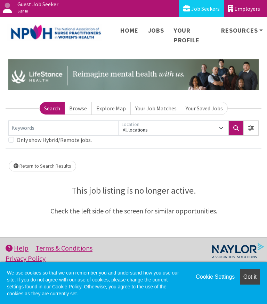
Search (52, 108)
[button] (251, 128)
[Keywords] (63, 128)
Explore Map (111, 108)
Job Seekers (201, 8)
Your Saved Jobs (204, 108)
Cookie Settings (215, 277)
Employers (244, 8)
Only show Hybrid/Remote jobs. (54, 139)
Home (129, 30)
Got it (250, 277)
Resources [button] (239, 30)
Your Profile (187, 35)
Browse (78, 108)
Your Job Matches (156, 108)
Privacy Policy (26, 258)
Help (17, 248)
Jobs (156, 30)
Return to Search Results (42, 166)
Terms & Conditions (63, 248)
